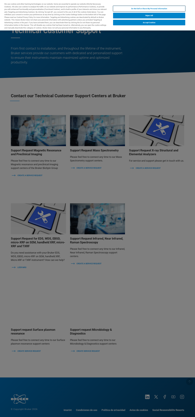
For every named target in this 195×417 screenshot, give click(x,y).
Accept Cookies (149, 23)
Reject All (149, 15)
